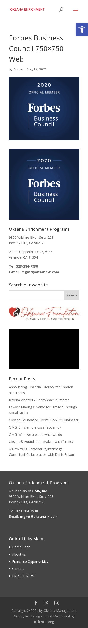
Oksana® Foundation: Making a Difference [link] (41, 441)
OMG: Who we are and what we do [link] (35, 434)
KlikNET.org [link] (44, 622)
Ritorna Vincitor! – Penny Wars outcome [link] (39, 400)
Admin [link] (18, 69)
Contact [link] (18, 568)
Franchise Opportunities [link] (30, 561)
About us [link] (19, 554)
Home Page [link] (21, 547)
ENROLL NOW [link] (23, 576)
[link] (82, 29)
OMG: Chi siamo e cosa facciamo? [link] (35, 427)
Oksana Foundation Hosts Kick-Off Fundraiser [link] (43, 420)
